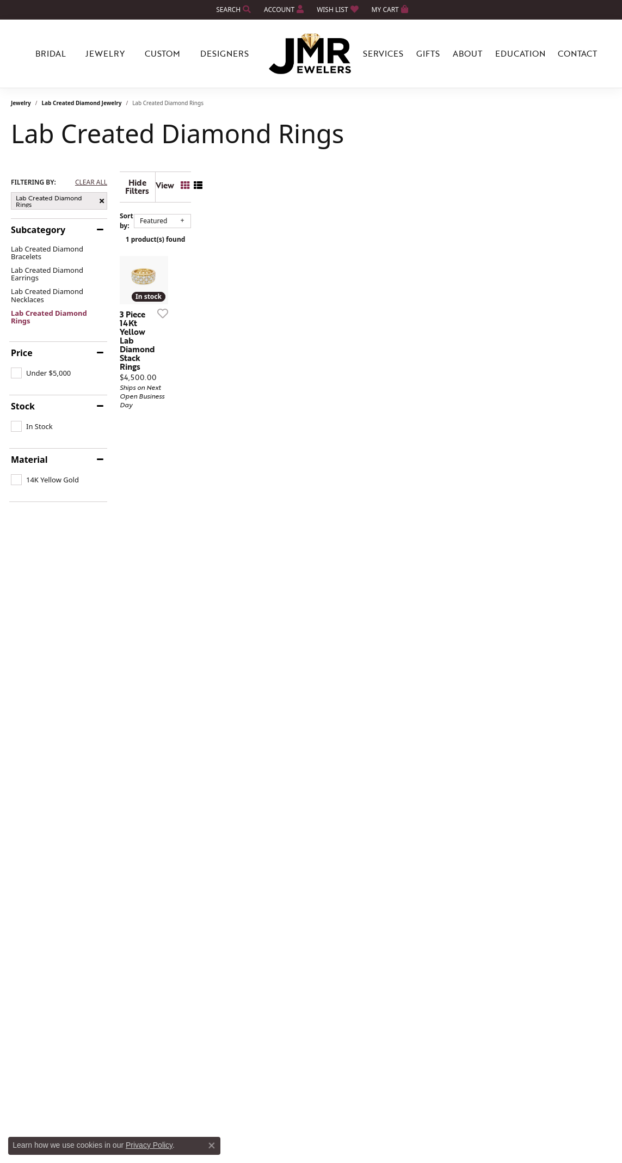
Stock (23, 406)
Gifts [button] (428, 53)
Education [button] (520, 53)
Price (22, 352)
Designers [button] (224, 53)
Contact (577, 53)
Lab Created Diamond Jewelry (82, 103)
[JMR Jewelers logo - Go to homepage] (311, 54)
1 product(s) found (366, 230)
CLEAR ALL (91, 182)
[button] (232, 9)
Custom (162, 53)
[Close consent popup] (211, 1145)
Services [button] (383, 53)
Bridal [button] (50, 53)
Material (29, 459)
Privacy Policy (149, 1145)
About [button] (467, 53)
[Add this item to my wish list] (271, 416)
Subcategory (38, 229)
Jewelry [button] (105, 53)
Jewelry (21, 103)
